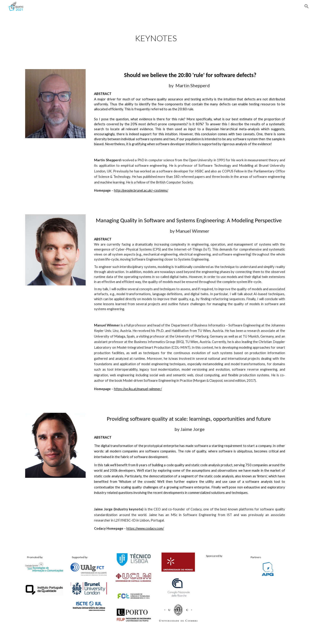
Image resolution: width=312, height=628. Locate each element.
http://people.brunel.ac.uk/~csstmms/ (141, 190)
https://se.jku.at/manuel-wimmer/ (138, 389)
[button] (306, 6)
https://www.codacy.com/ (145, 528)
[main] (156, 38)
